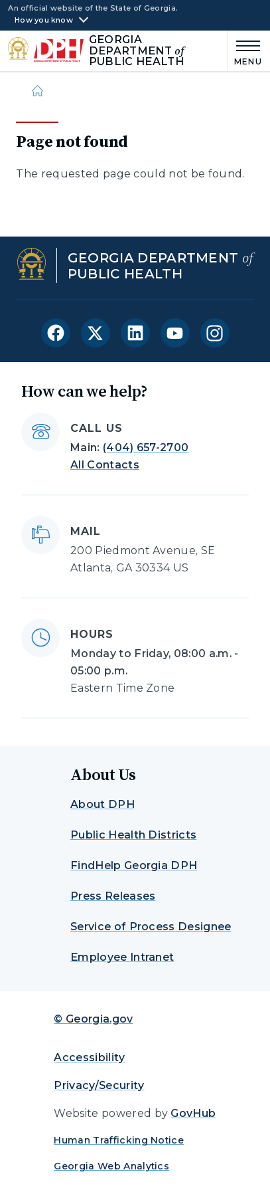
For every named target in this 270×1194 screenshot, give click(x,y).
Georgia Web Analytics (111, 1166)
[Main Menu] (245, 50)
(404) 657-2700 (145, 447)
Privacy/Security (99, 1085)
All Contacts (104, 464)
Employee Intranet (122, 957)
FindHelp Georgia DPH (133, 865)
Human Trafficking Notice (119, 1140)
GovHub (193, 1113)
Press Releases (112, 896)
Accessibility (89, 1057)
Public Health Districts (133, 835)
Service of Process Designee (151, 926)
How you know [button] (44, 20)
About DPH (102, 804)
